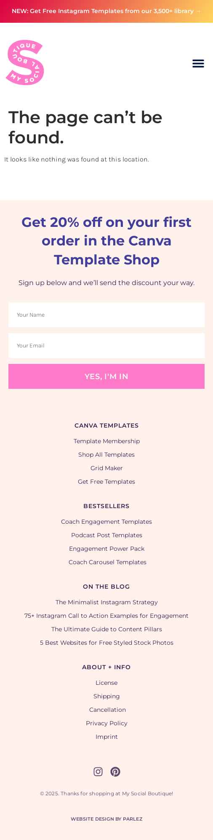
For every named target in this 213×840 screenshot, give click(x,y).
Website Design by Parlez (106, 819)
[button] (198, 63)
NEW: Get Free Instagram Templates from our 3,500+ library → (106, 11)
